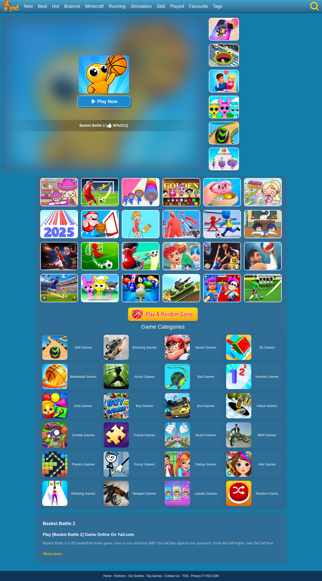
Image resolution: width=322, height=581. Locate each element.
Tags (217, 6)
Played (177, 6)
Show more (52, 554)
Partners (120, 576)
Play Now (103, 101)
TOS (185, 576)
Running (117, 6)
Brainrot (72, 6)
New (28, 6)
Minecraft (94, 6)
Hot (55, 6)
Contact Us (172, 576)
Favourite (198, 6)
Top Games (154, 576)
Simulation (141, 6)
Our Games (136, 576)
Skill (161, 6)
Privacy (196, 576)
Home (107, 576)
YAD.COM (212, 576)
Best (42, 6)
